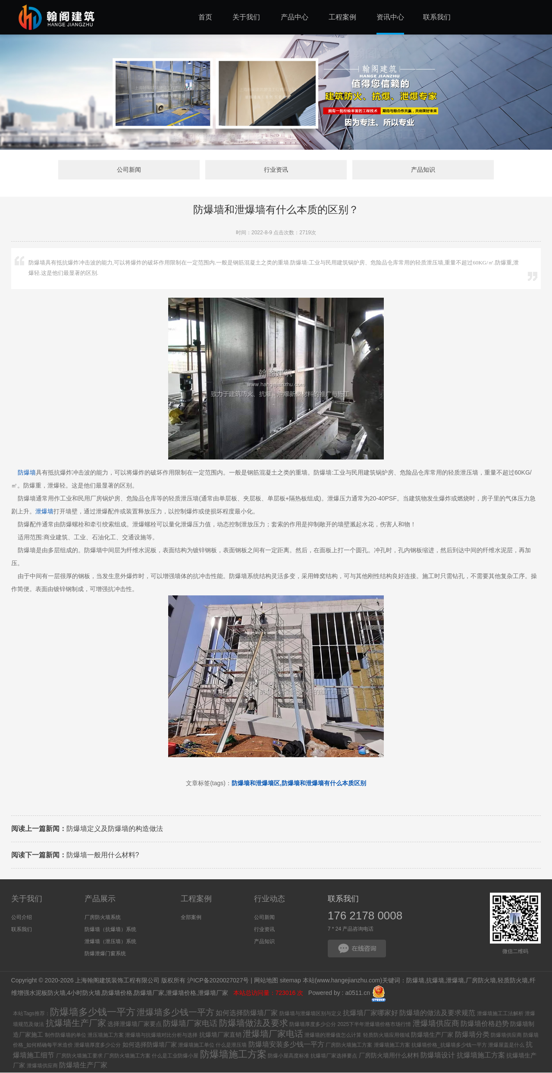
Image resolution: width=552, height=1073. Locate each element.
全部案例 (191, 918)
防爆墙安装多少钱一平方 (286, 1044)
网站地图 (266, 981)
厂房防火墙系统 (103, 918)
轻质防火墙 (513, 981)
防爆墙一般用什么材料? (75, 855)
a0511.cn (357, 993)
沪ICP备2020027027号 (218, 981)
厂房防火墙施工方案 (349, 1045)
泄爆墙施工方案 (392, 1045)
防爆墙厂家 (149, 993)
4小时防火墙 (83, 993)
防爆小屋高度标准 (288, 1056)
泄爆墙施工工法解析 (500, 1014)
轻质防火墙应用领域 (386, 1035)
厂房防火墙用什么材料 (389, 1055)
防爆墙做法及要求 (253, 1023)
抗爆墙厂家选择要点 (333, 1056)
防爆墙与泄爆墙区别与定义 (310, 1014)
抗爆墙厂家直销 (220, 1035)
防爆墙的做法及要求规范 (437, 1013)
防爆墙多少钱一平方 (92, 1012)
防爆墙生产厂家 (432, 1035)
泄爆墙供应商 (436, 1024)
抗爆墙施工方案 (481, 1055)
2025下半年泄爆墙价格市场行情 (374, 1025)
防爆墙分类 (472, 1034)
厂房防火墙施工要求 (79, 1056)
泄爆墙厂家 (214, 993)
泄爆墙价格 (181, 993)
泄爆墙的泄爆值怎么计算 (332, 1035)
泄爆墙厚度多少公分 (97, 1045)
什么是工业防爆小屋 (175, 1056)
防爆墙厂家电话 (190, 1024)
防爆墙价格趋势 (485, 1024)
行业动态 (269, 899)
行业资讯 (276, 170)
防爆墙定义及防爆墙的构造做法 (87, 829)
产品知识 (408, 170)
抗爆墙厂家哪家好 (370, 1013)
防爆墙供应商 (506, 1035)
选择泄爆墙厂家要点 (134, 1024)
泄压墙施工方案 (106, 1035)
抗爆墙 (435, 981)
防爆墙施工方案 (233, 1054)
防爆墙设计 (437, 1055)
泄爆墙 (44, 512)
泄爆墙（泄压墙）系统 (110, 942)
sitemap (290, 981)
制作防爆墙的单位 (65, 1035)
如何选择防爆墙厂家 (247, 1013)
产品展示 (100, 899)
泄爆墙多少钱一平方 (175, 1012)
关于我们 (26, 899)
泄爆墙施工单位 (196, 1045)
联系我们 (21, 930)
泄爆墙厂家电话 (273, 1034)
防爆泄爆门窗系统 (105, 954)
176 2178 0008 (365, 915)
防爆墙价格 (117, 993)
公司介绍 (21, 918)
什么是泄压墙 (231, 1045)
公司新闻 (144, 170)
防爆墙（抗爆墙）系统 (110, 930)
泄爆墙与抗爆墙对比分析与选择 (161, 1035)
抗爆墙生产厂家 (76, 1023)
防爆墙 (27, 473)
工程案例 (196, 899)
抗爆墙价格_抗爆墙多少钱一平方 (449, 1045)
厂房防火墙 (481, 981)
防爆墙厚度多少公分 (312, 1025)
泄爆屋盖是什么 (506, 1045)
